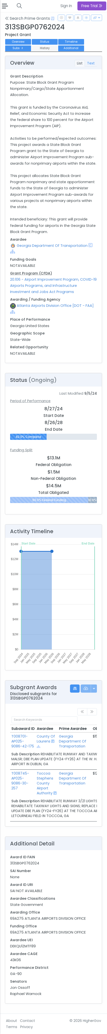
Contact (27, 1020)
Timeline (71, 42)
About (11, 1020)
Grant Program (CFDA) (31, 273)
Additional (71, 48)
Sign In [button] (66, 5)
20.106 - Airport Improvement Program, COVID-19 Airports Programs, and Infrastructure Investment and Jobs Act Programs (53, 285)
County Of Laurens (46, 739)
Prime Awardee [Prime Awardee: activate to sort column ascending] (73, 728)
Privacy (26, 1026)
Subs (18, 48)
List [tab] (80, 63)
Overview (18, 42)
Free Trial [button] (91, 5)
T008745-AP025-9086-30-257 (20, 781)
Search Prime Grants (27, 18)
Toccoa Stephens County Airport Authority (45, 783)
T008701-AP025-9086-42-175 (22, 741)
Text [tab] (91, 63)
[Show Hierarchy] (12, 251)
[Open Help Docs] (52, 18)
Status (44, 42)
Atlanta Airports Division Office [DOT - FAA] (55, 305)
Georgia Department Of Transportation (52, 245)
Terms (11, 1026)
